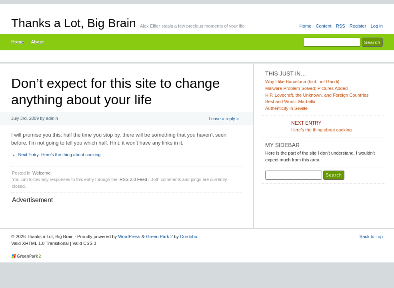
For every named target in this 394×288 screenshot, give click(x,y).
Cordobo (188, 236)
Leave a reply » (224, 118)
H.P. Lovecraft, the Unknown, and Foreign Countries (316, 95)
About (37, 42)
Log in (376, 26)
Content (323, 26)
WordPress (129, 236)
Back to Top (371, 236)
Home (306, 26)
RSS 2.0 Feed (133, 179)
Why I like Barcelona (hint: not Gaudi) (302, 81)
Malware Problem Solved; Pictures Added (306, 88)
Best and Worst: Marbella (290, 101)
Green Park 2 (159, 236)
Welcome (41, 173)
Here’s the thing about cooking (59, 154)
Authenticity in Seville (286, 108)
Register (358, 26)
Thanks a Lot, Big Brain (73, 23)
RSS (340, 26)
